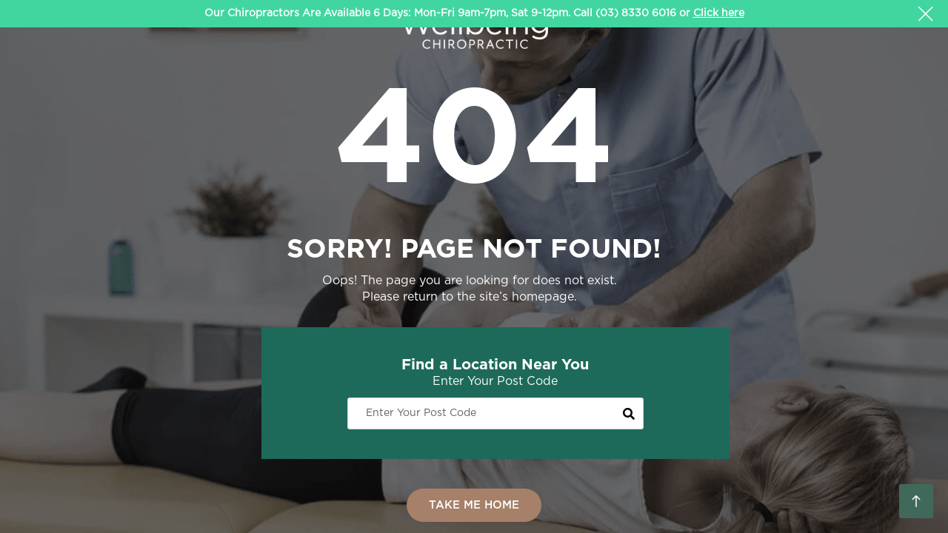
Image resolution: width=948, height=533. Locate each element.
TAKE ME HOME (474, 505)
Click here (718, 13)
